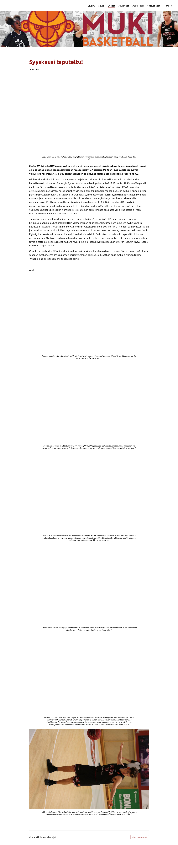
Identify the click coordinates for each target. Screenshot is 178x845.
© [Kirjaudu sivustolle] (30, 837)
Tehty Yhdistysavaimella (139, 837)
